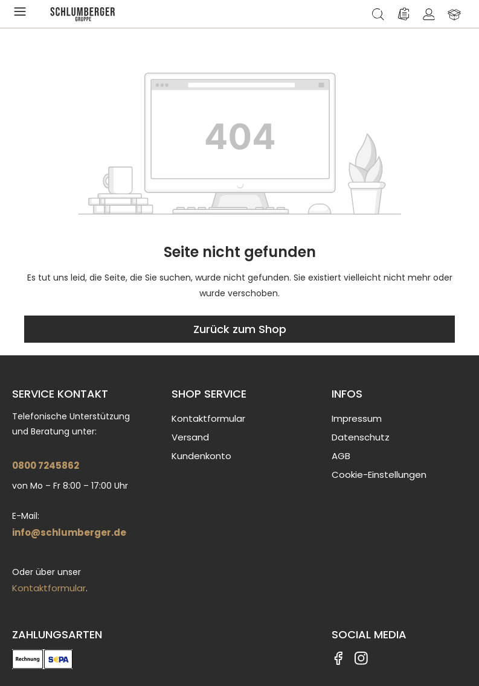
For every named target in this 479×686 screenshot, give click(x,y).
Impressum (357, 418)
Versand (190, 437)
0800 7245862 (45, 465)
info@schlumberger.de (69, 532)
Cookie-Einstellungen (379, 474)
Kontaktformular (49, 588)
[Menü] (22, 14)
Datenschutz (361, 437)
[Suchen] (378, 14)
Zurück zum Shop (239, 329)
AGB (341, 455)
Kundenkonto (201, 455)
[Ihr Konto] (429, 14)
